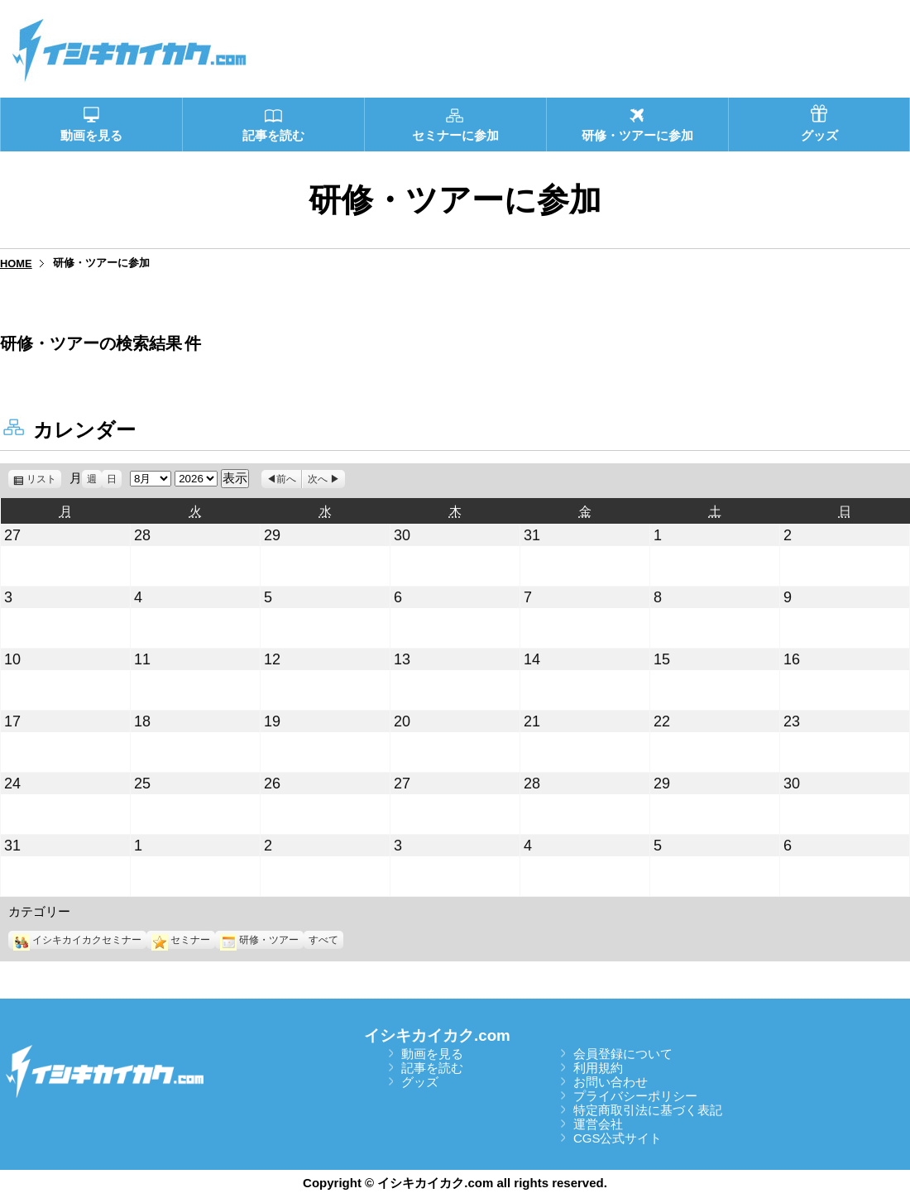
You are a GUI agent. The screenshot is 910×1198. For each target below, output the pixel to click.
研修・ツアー (259, 940)
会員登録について (623, 1054)
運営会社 (598, 1124)
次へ (318, 479)
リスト (43, 479)
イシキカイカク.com (437, 1035)
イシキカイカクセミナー (77, 940)
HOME (16, 263)
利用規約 (598, 1068)
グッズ (419, 1082)
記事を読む (432, 1068)
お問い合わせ (610, 1082)
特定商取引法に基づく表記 (647, 1110)
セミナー (180, 940)
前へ (286, 479)
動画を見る (432, 1054)
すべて (323, 940)
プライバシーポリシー (635, 1096)
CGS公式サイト (618, 1138)
